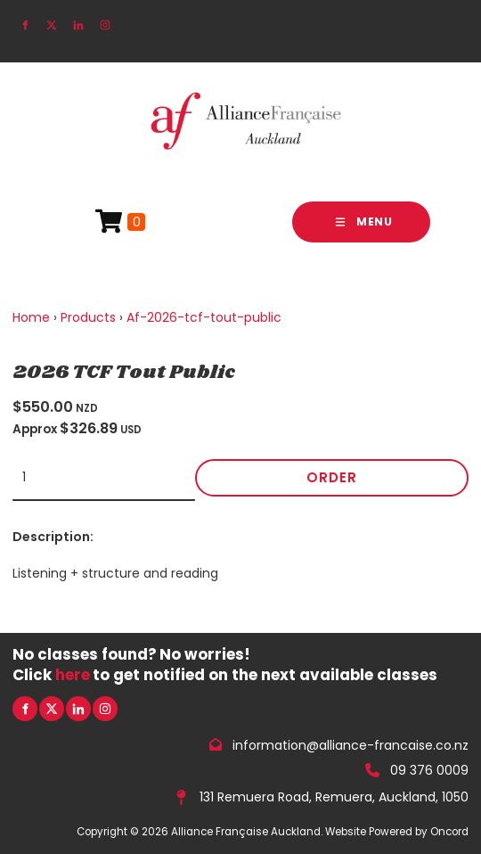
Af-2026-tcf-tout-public (203, 317)
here (72, 675)
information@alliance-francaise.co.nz (350, 744)
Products (88, 317)
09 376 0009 (429, 770)
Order (331, 477)
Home (31, 317)
